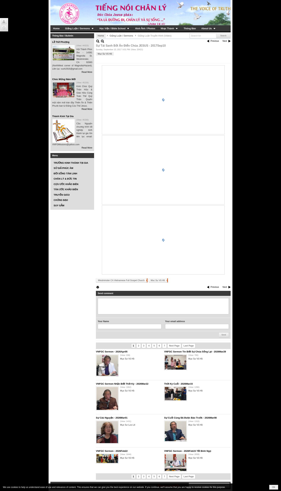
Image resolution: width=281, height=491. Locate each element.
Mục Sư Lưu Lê (127, 425)
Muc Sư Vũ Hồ (158, 280)
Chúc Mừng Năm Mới (64, 79)
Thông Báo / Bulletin (62, 36)
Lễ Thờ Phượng (61, 42)
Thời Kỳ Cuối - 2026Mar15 (178, 383)
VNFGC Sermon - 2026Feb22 (112, 451)
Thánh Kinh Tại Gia (63, 116)
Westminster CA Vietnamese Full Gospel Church (121, 280)
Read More (87, 72)
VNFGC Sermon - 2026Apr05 (111, 351)
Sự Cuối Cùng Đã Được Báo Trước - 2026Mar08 (190, 417)
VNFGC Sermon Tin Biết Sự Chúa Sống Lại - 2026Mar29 (195, 351)
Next (224, 41)
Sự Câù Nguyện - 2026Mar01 (111, 417)
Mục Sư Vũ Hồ (105, 54)
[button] (79, 28)
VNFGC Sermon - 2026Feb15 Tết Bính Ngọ (187, 451)
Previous (215, 41)
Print (98, 287)
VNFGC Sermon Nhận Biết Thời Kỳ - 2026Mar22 (122, 383)
